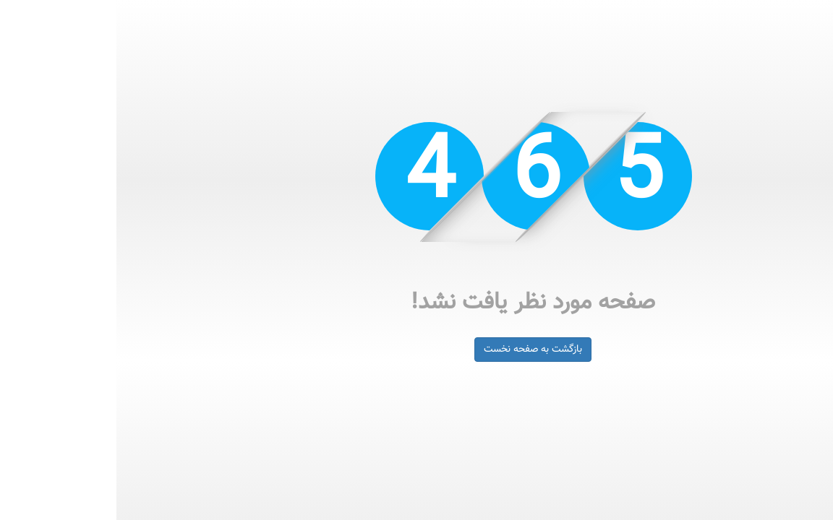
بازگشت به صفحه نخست (416, 350)
